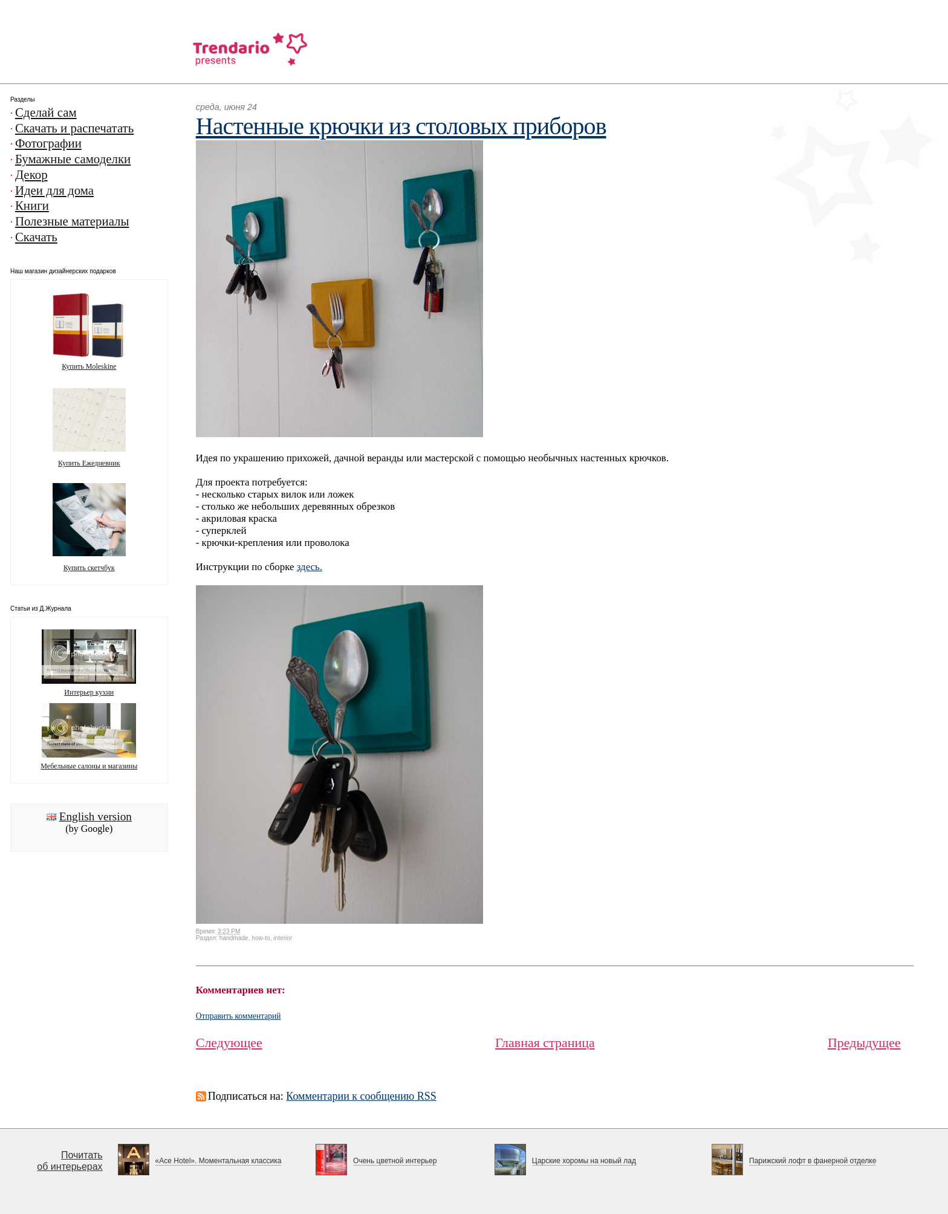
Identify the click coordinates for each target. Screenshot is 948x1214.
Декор (31, 174)
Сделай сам (46, 112)
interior (282, 938)
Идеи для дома (54, 190)
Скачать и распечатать (74, 128)
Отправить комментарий (238, 1016)
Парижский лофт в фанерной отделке (812, 1161)
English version (95, 816)
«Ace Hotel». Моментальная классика (218, 1161)
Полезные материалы (72, 221)
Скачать (36, 237)
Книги (32, 205)
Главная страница (545, 1042)
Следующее (229, 1042)
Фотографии (48, 143)
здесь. (309, 567)
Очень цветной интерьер (395, 1161)
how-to (261, 938)
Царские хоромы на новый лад (584, 1161)
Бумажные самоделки (73, 159)
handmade (233, 938)
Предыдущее (864, 1042)
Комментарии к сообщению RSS (361, 1096)
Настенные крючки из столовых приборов (401, 126)
